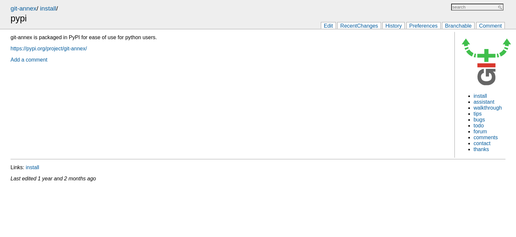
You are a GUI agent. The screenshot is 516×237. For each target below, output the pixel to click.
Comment (490, 26)
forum (480, 131)
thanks (481, 149)
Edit (328, 26)
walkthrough (488, 108)
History (393, 26)
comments (486, 137)
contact (482, 143)
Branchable (458, 26)
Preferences (423, 26)
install (48, 8)
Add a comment (29, 60)
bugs (479, 119)
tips (478, 114)
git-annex (24, 8)
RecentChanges (359, 26)
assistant (484, 102)
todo (479, 125)
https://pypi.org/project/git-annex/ (49, 48)
